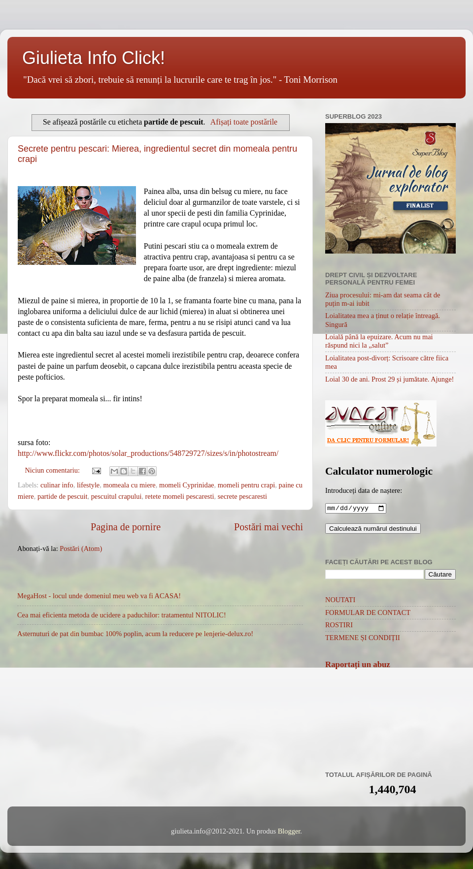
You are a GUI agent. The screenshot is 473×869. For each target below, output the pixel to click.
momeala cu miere (129, 485)
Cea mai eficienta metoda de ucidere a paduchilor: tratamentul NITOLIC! (121, 615)
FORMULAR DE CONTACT (367, 613)
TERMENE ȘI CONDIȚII (362, 639)
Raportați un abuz (357, 665)
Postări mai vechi (268, 526)
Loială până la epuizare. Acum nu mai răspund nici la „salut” (379, 341)
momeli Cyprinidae (186, 485)
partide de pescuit (62, 496)
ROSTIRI (339, 626)
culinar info (56, 485)
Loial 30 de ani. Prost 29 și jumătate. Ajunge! (389, 379)
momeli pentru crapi (246, 485)
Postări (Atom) (81, 548)
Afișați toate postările (243, 122)
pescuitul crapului (116, 496)
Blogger (289, 832)
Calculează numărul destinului (373, 529)
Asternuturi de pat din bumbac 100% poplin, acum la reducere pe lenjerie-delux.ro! (135, 634)
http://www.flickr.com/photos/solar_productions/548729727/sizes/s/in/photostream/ (148, 453)
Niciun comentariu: (53, 470)
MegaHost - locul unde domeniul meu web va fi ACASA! (99, 596)
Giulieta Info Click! (93, 58)
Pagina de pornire (126, 526)
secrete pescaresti (242, 496)
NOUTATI (340, 601)
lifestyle (88, 485)
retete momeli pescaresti (179, 496)
